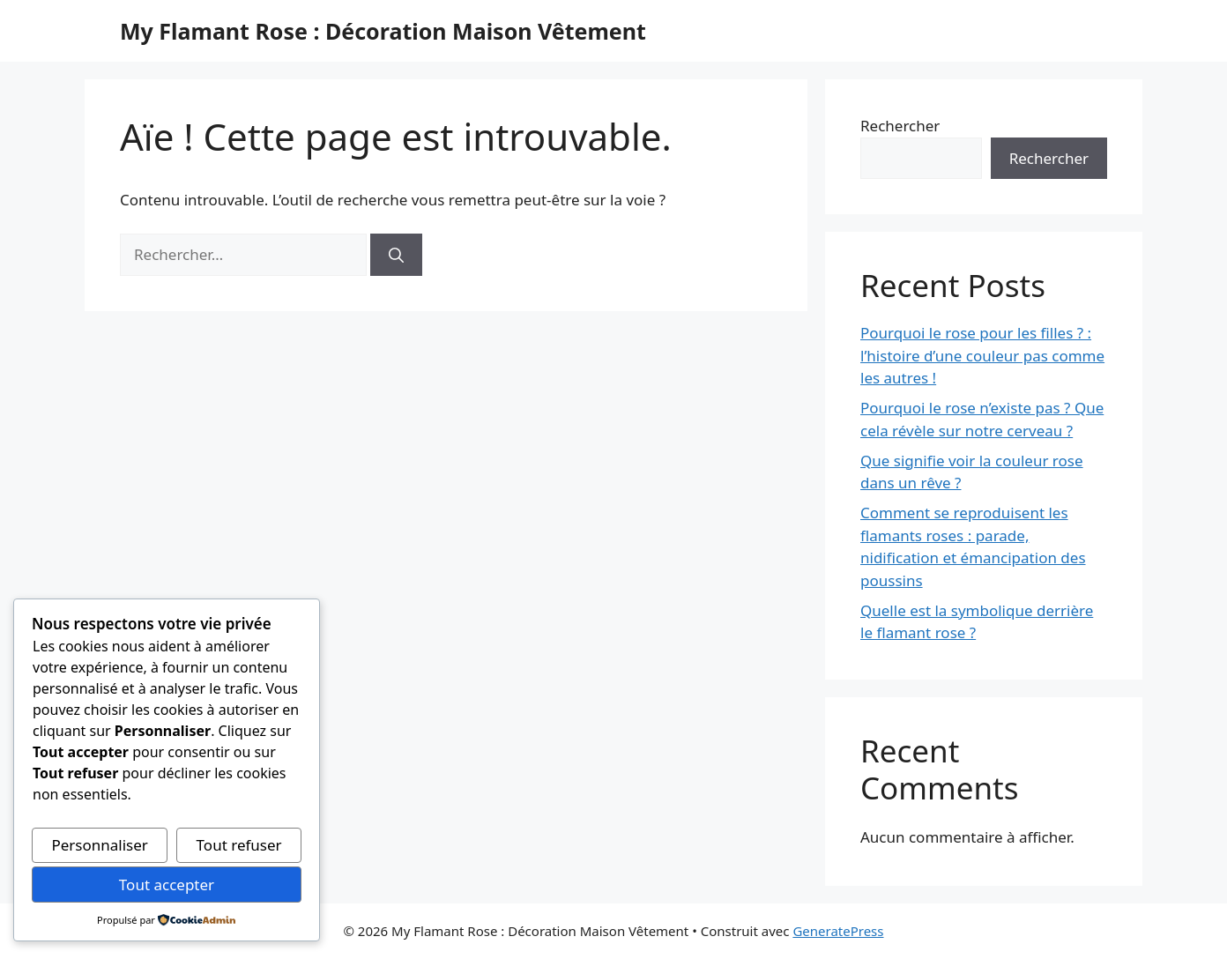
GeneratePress (837, 931)
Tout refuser (239, 845)
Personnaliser (99, 845)
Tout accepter (166, 884)
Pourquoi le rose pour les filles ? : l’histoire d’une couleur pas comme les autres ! (982, 355)
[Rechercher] (396, 255)
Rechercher (900, 125)
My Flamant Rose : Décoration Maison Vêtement (383, 31)
